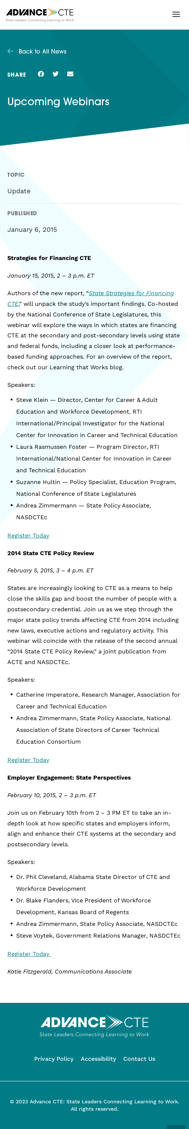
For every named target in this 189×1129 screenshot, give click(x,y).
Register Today (28, 535)
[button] (176, 14)
